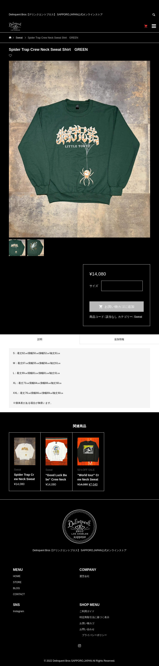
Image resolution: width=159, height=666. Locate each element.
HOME (16, 576)
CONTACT (19, 594)
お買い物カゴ (87, 623)
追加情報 (119, 339)
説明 (39, 339)
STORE (17, 582)
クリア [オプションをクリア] (93, 294)
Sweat (138, 316)
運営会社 (84, 576)
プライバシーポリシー (94, 635)
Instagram (18, 611)
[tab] (40, 339)
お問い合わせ (87, 629)
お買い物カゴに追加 (119, 306)
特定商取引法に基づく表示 (94, 617)
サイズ (93, 286)
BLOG (16, 588)
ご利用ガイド (87, 611)
